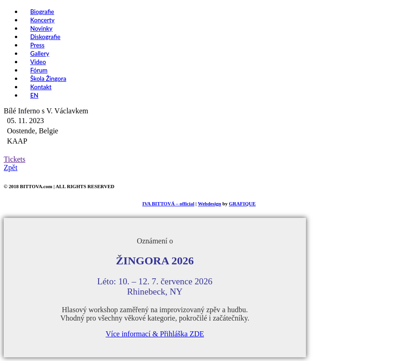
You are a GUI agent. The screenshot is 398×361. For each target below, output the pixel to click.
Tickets (15, 159)
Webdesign (209, 203)
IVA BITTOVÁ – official (168, 203)
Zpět (10, 167)
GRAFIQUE (242, 203)
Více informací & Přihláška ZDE (155, 334)
